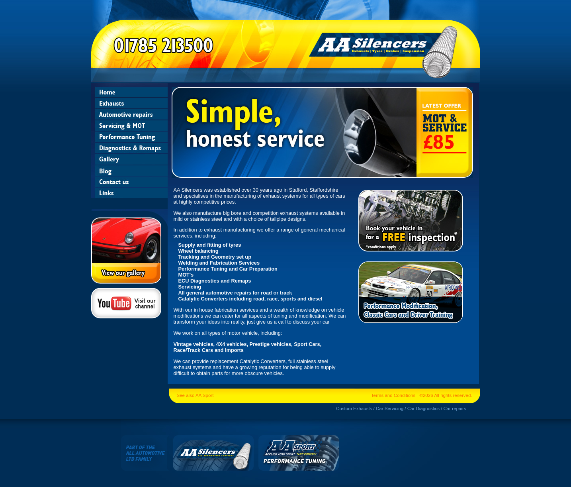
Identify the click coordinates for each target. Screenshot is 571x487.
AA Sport (204, 395)
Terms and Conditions (393, 395)
